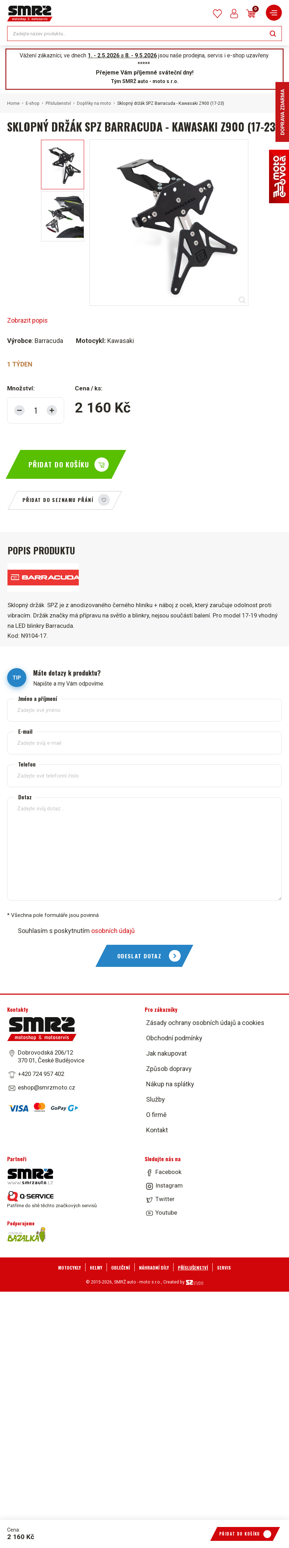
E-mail (25, 731)
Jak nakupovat (166, 1053)
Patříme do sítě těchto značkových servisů (52, 1199)
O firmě (156, 1114)
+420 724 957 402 (41, 1073)
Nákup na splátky (170, 1084)
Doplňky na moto (94, 103)
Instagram (169, 1185)
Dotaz (25, 797)
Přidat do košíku (59, 464)
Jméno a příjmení (37, 698)
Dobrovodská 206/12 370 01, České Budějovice (51, 1056)
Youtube (166, 1212)
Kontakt (157, 1130)
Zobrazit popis (27, 320)
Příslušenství (58, 103)
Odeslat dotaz (139, 956)
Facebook (168, 1171)
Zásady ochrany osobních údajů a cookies (205, 1022)
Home (13, 103)
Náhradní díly (154, 1267)
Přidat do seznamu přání (57, 499)
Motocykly (69, 1267)
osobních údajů (113, 930)
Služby (155, 1099)
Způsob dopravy (169, 1068)
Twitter (165, 1199)
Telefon (27, 764)
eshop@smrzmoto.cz (46, 1087)
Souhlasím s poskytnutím (76, 930)
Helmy (96, 1267)
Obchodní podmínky (174, 1038)
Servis (224, 1267)
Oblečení (120, 1267)
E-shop (33, 103)
